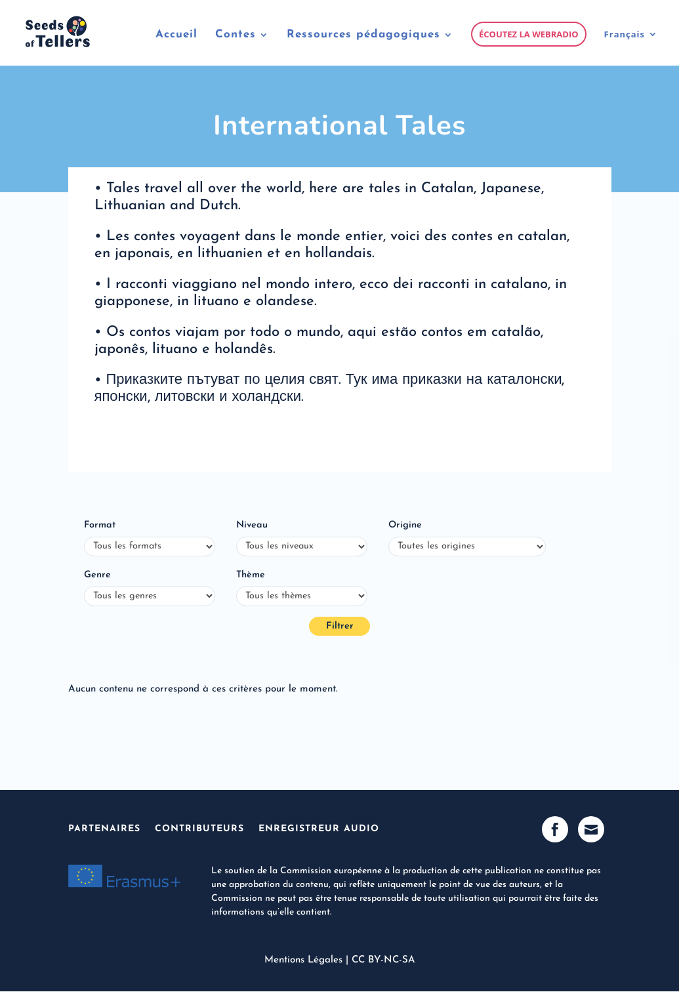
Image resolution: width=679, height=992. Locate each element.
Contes (235, 35)
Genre (97, 575)
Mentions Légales (303, 960)
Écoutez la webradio (529, 34)
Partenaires (104, 829)
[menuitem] (631, 47)
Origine (405, 525)
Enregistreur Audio (318, 829)
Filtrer (340, 626)
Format (99, 525)
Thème (250, 575)
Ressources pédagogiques (363, 35)
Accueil (176, 35)
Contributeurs (199, 829)
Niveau (252, 525)
